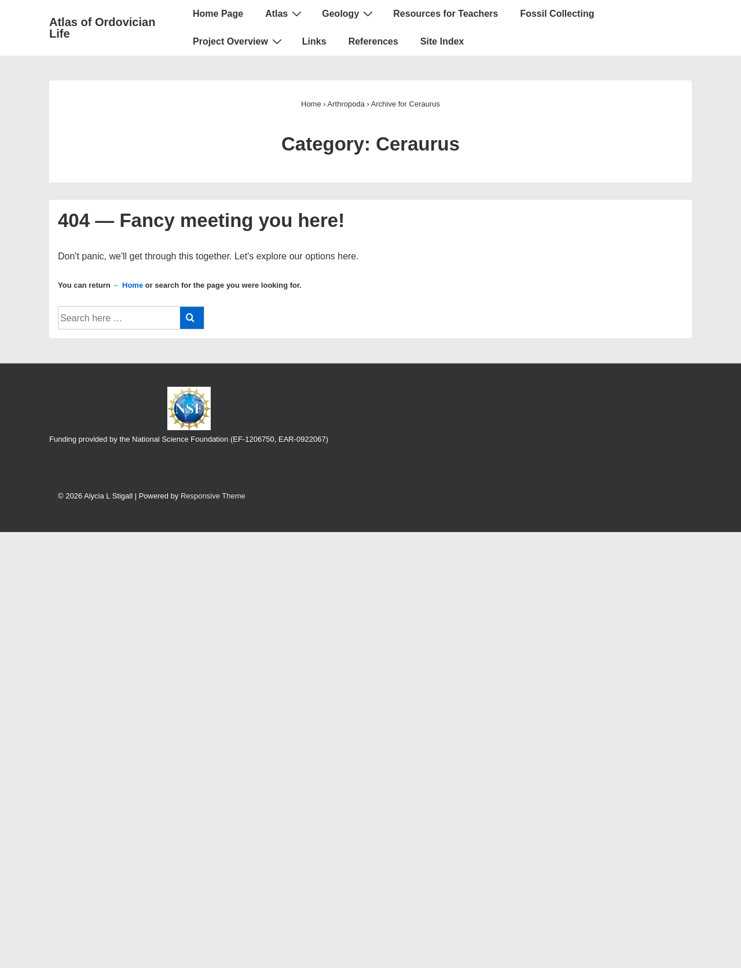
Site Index (442, 41)
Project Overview (239, 41)
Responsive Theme (213, 496)
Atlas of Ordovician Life (102, 28)
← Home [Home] (127, 285)
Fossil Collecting (557, 14)
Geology (349, 13)
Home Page (218, 14)
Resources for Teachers (445, 14)
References (373, 41)
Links (314, 41)
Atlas (285, 13)
